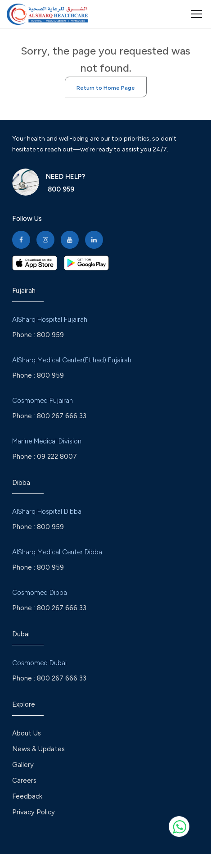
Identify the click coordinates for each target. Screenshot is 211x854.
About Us (26, 733)
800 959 (60, 189)
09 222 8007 (57, 456)
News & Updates (38, 749)
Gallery (23, 765)
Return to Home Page (105, 88)
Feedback (27, 796)
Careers (24, 780)
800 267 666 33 (61, 416)
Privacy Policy (33, 812)
